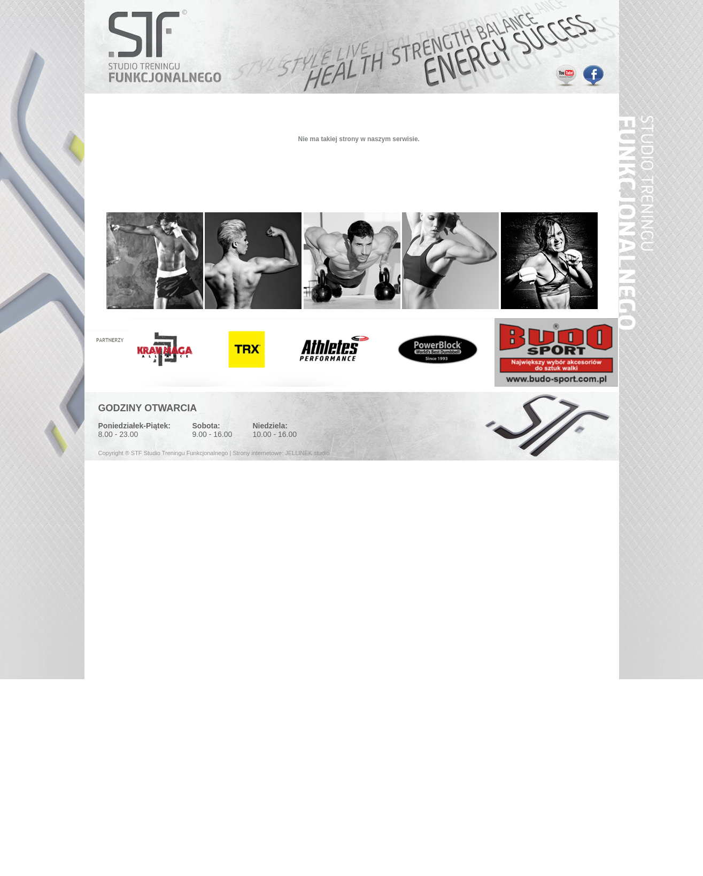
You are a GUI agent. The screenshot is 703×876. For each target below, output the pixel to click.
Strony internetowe (257, 453)
